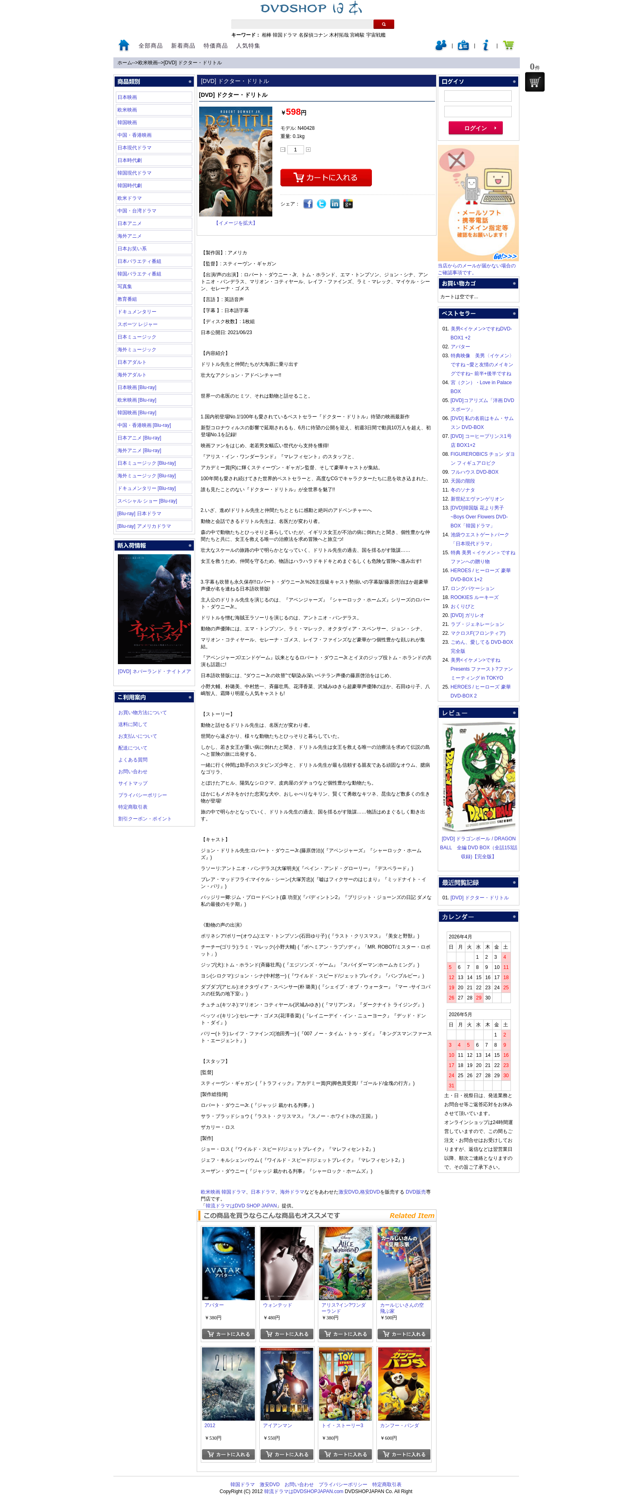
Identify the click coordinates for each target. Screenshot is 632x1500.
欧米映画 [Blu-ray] (136, 400)
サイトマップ (133, 783)
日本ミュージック (136, 337)
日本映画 (127, 97)
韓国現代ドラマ (134, 173)
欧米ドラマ (129, 198)
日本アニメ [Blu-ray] (139, 438)
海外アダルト (132, 375)
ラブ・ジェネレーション (477, 624)
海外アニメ (129, 236)
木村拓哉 (339, 35)
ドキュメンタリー (136, 312)
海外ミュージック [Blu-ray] (146, 476)
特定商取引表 (133, 807)
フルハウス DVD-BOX (475, 472)
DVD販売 (416, 1192)
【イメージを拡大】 (236, 223)
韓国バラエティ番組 (139, 274)
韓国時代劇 (129, 185)
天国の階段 (463, 481)
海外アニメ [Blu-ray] (139, 450)
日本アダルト (132, 362)
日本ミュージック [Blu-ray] (146, 463)
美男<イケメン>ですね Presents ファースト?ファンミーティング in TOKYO (482, 669)
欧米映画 (148, 63)
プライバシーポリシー (142, 795)
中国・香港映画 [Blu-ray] (144, 425)
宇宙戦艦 (376, 35)
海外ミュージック (136, 349)
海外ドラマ (292, 1192)
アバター (460, 347)
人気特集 (248, 45)
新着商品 (183, 45)
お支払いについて (137, 736)
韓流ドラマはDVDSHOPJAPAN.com (303, 1491)
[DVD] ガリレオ (467, 615)
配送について (133, 748)
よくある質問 (133, 760)
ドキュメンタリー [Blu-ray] (146, 488)
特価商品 (216, 45)
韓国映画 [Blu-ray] (136, 412)
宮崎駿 (357, 35)
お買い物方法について (142, 712)
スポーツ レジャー (137, 324)
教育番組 (127, 299)
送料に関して (133, 724)
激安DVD (348, 1192)
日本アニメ (129, 223)
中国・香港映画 (134, 135)
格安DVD (370, 1192)
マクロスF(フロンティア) (478, 633)
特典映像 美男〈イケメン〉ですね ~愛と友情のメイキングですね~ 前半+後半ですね (482, 364)
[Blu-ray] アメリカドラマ (144, 526)
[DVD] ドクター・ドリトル (193, 63)
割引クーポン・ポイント (145, 819)
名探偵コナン (313, 35)
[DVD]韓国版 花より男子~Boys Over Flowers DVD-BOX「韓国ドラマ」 (479, 517)
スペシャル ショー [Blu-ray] (147, 501)
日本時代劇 (129, 160)
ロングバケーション (473, 588)
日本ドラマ (263, 1192)
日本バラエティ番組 (139, 261)
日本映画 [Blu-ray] (136, 387)
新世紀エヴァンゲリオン (477, 499)
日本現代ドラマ (134, 148)
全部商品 (151, 45)
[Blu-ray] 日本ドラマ (139, 513)
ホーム (124, 63)
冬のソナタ (463, 490)
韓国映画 (127, 122)
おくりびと (463, 606)
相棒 (266, 35)
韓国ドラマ (285, 35)
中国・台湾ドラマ (136, 211)
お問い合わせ (133, 771)
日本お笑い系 (132, 248)
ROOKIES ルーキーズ (475, 597)
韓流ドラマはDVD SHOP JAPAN (241, 1206)
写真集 (124, 286)
